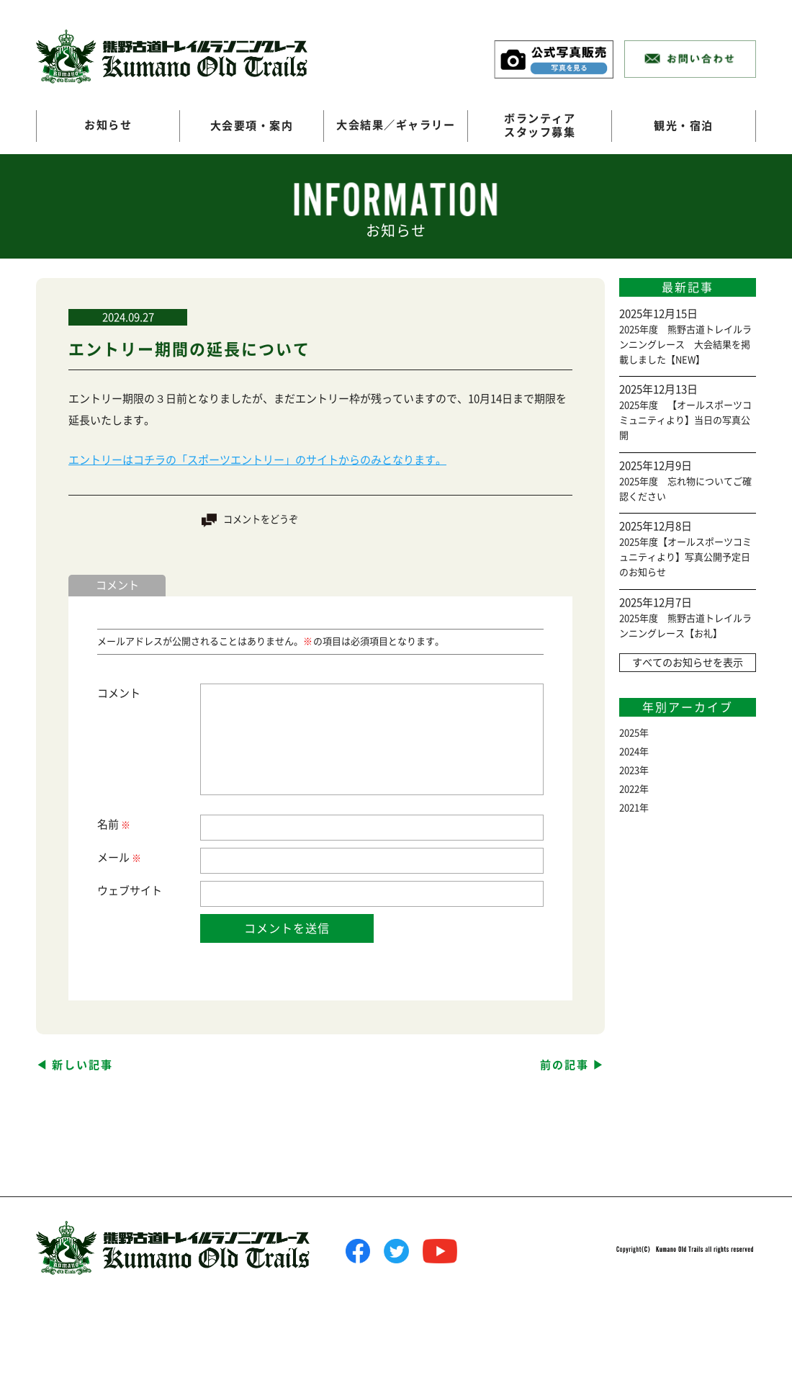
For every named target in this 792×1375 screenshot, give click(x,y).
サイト (146, 889)
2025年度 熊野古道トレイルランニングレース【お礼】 (685, 626)
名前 (113, 824)
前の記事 (564, 1064)
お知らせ (108, 125)
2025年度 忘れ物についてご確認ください (685, 489)
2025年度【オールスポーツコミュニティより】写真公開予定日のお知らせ (685, 557)
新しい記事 (82, 1064)
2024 (629, 751)
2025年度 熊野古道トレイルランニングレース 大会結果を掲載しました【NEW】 (685, 344)
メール (118, 857)
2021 (629, 807)
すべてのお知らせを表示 (687, 663)
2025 (629, 733)
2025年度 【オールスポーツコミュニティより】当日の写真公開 (685, 420)
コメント (118, 692)
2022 (629, 789)
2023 (629, 770)
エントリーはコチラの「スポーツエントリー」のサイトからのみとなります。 (257, 459)
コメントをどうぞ (260, 519)
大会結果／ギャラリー (395, 125)
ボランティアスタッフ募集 (539, 126)
